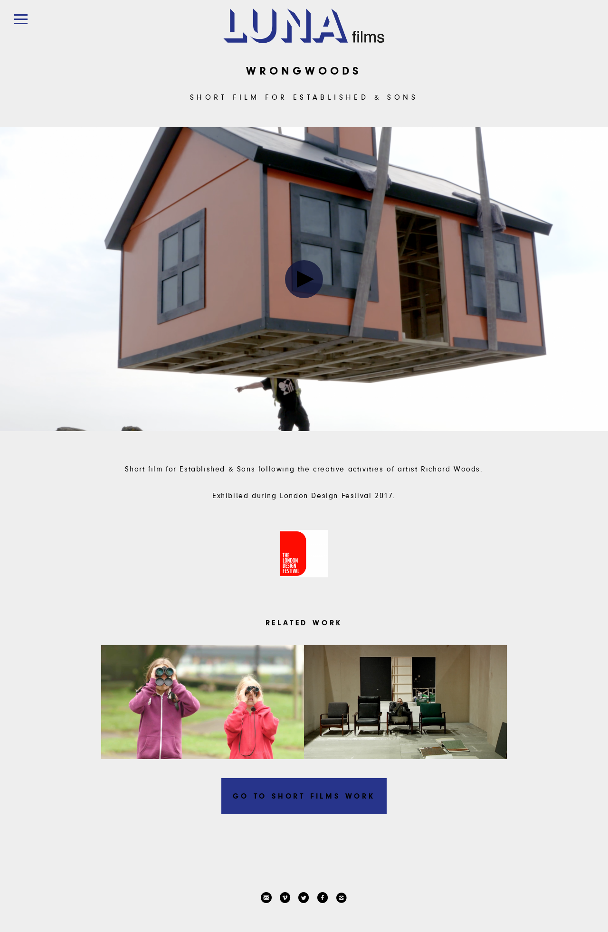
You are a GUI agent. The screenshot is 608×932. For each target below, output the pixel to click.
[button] (20, 19)
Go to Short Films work (304, 796)
